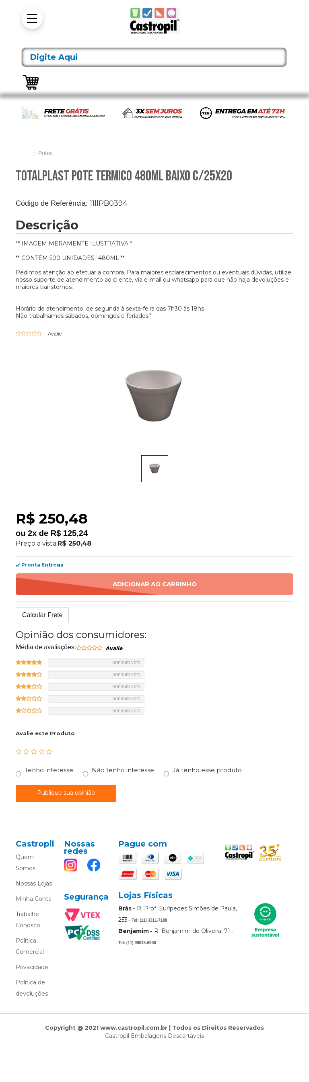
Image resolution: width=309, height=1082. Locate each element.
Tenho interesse (49, 770)
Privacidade (32, 967)
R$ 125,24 (69, 533)
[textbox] (154, 57)
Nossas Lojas (34, 883)
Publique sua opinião (66, 792)
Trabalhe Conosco (28, 919)
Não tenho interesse (123, 770)
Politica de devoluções (32, 988)
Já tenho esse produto (207, 770)
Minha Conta (34, 898)
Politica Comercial (30, 946)
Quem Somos (25, 862)
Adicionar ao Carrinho (155, 584)
